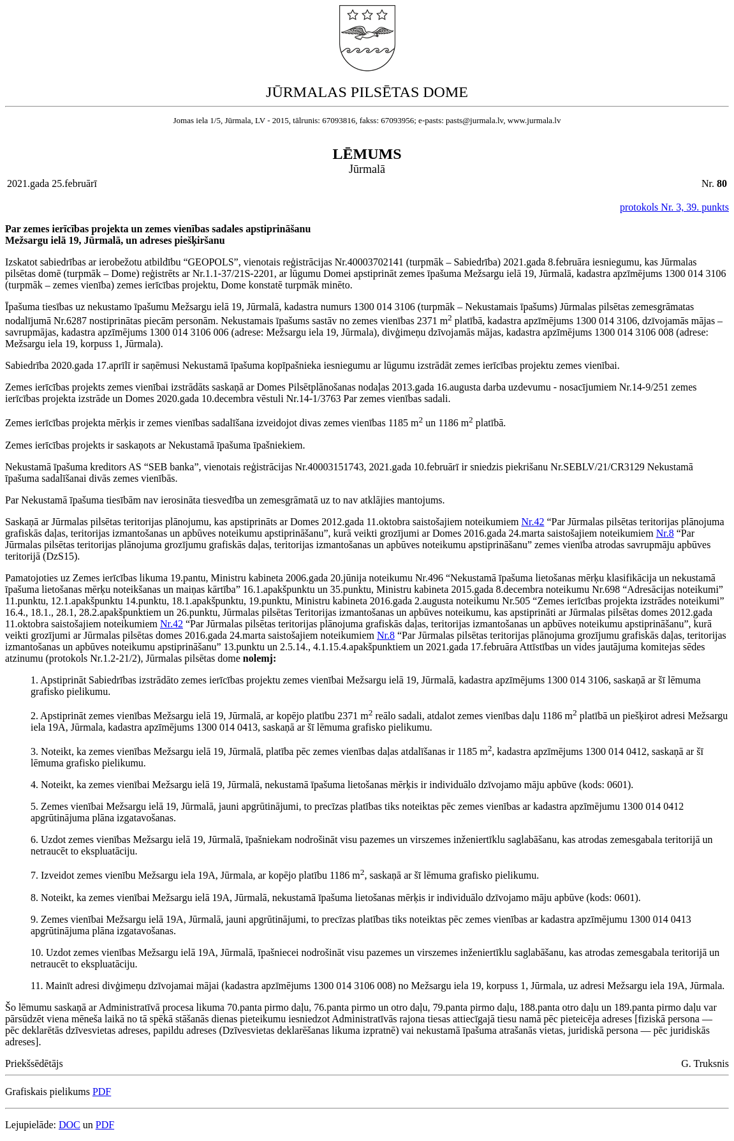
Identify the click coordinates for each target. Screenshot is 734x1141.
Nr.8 (665, 533)
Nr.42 (532, 521)
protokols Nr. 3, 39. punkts (674, 207)
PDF (101, 1091)
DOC (69, 1124)
